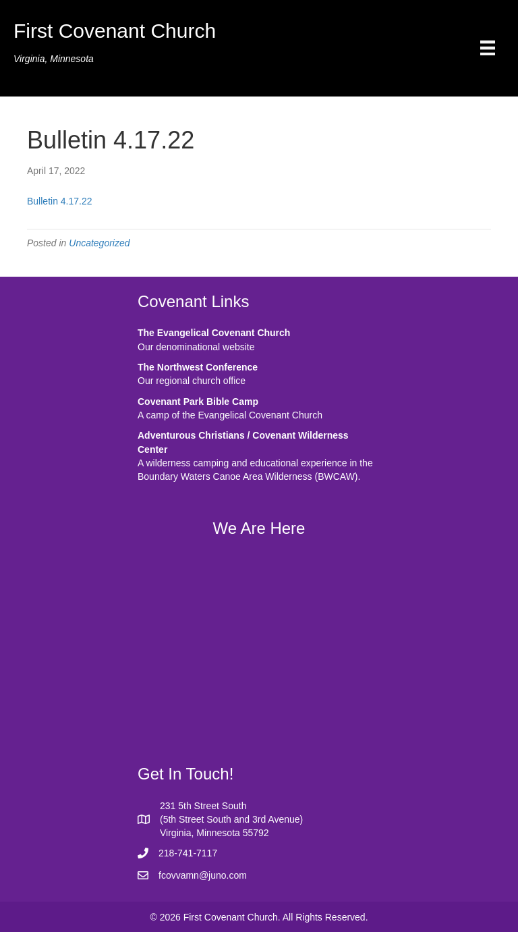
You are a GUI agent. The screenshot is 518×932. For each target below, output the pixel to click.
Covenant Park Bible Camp (198, 401)
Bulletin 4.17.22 (59, 201)
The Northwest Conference (198, 367)
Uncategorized (99, 243)
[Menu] (488, 48)
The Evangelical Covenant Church (214, 332)
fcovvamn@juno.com (203, 875)
